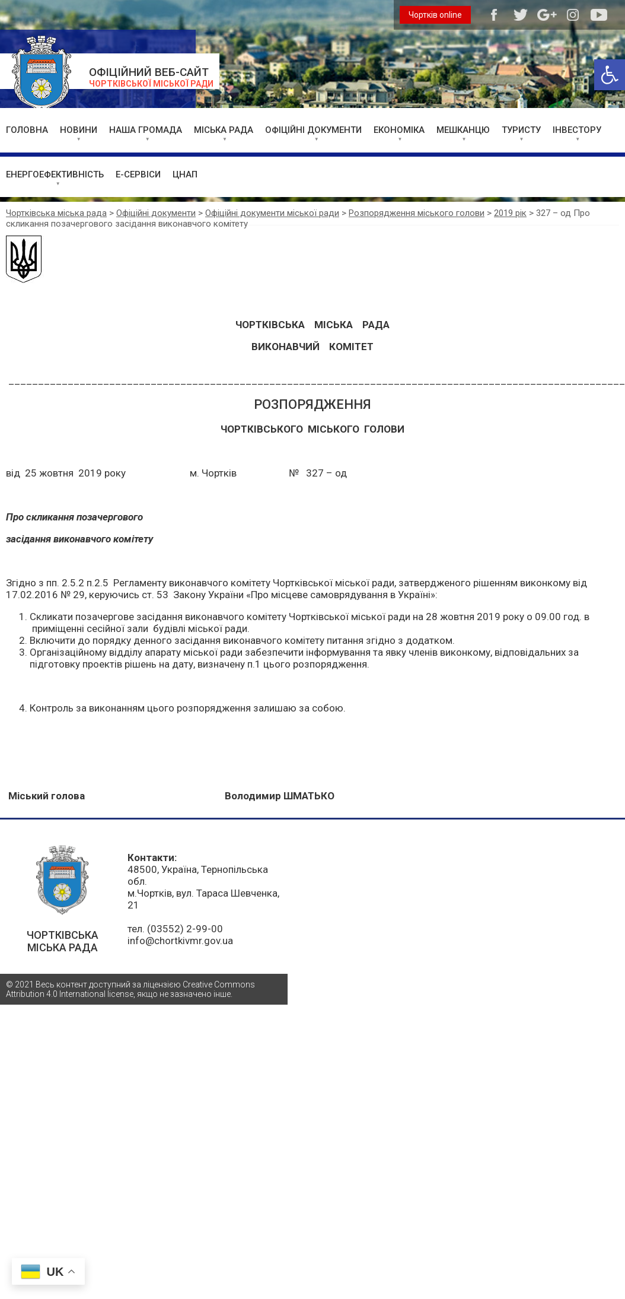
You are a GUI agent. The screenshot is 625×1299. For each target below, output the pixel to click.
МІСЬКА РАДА (223, 130)
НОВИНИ (78, 130)
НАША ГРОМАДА (145, 130)
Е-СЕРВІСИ (138, 174)
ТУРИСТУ (521, 130)
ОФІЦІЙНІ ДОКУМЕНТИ (313, 130)
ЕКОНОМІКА (399, 130)
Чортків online (435, 15)
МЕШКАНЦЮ (463, 130)
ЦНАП (185, 174)
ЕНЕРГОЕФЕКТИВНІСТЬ (55, 174)
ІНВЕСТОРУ (577, 130)
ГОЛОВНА (27, 130)
